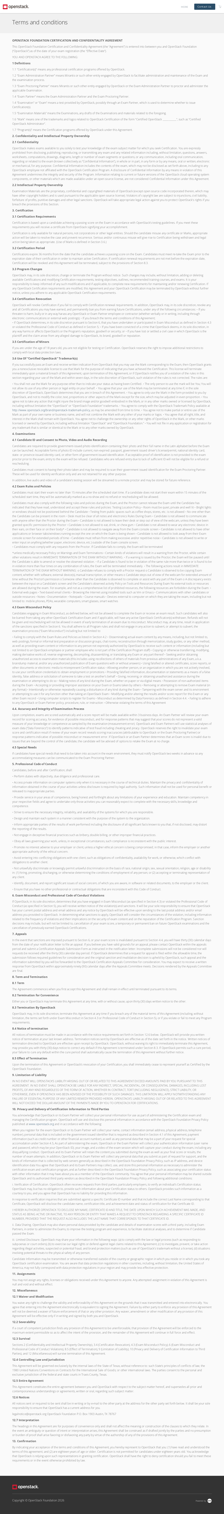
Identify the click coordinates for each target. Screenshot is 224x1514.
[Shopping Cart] (220, 6)
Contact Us (204, 6)
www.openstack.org (41, 1124)
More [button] (184, 6)
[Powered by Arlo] (204, 1500)
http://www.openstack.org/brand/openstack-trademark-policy (51, 410)
